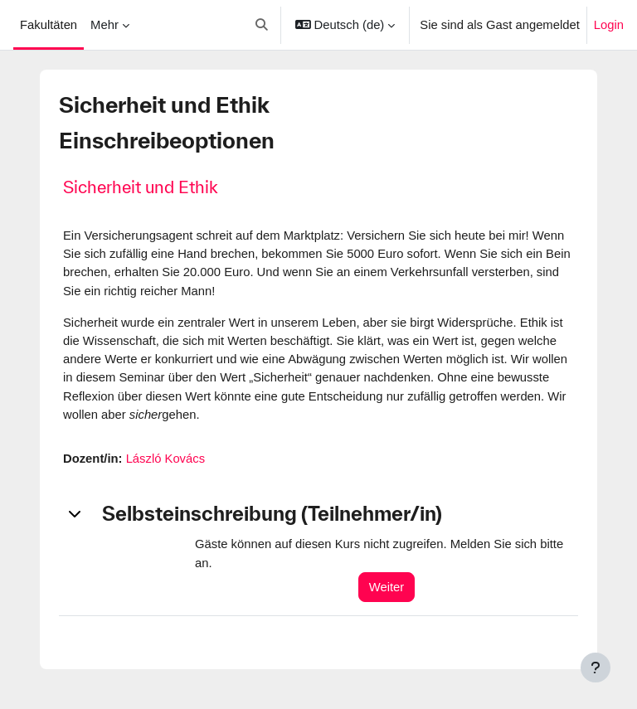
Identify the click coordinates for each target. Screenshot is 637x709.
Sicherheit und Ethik (140, 187)
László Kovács (165, 458)
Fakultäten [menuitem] (48, 25)
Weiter (386, 587)
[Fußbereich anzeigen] (595, 667)
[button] (262, 25)
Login (609, 25)
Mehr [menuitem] (104, 25)
